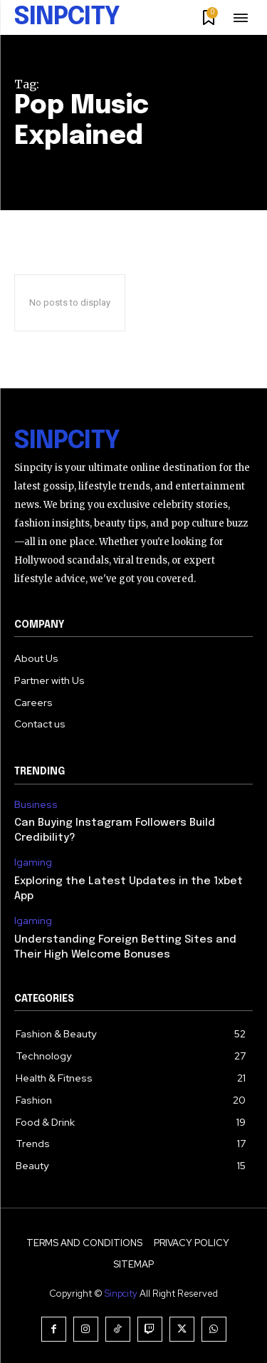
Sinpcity (121, 1293)
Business (36, 805)
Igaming (33, 862)
